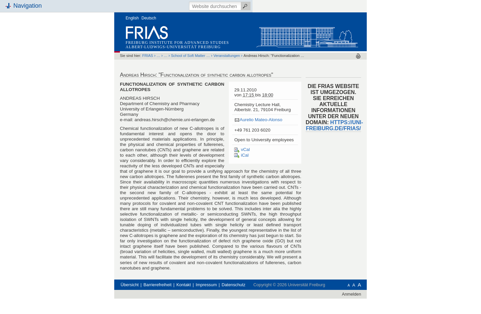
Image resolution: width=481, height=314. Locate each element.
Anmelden (351, 294)
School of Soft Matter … (190, 56)
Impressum (206, 284)
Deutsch (149, 18)
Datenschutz (234, 284)
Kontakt (183, 284)
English (132, 18)
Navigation (27, 5)
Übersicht (130, 284)
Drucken (358, 56)
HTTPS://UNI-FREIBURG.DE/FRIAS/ (334, 125)
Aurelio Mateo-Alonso (260, 119)
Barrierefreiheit (158, 284)
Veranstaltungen (226, 56)
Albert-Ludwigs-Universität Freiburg (173, 47)
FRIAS (147, 56)
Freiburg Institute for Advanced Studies (177, 42)
